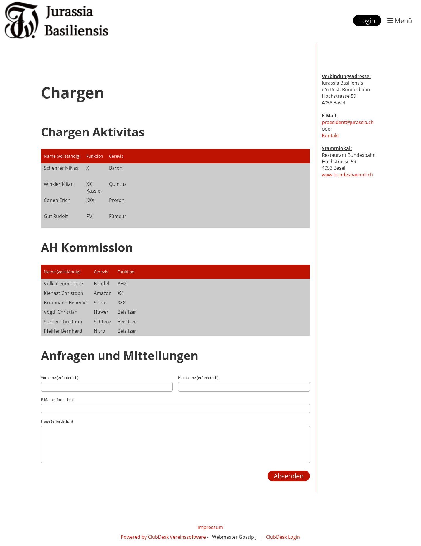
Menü (399, 20)
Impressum (210, 527)
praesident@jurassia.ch (348, 122)
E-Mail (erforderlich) (57, 399)
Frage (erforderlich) (57, 421)
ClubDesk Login (283, 537)
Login (367, 20)
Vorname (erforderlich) (59, 377)
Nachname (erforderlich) (198, 377)
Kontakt (330, 135)
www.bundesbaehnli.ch (347, 174)
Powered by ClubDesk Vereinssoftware (164, 537)
